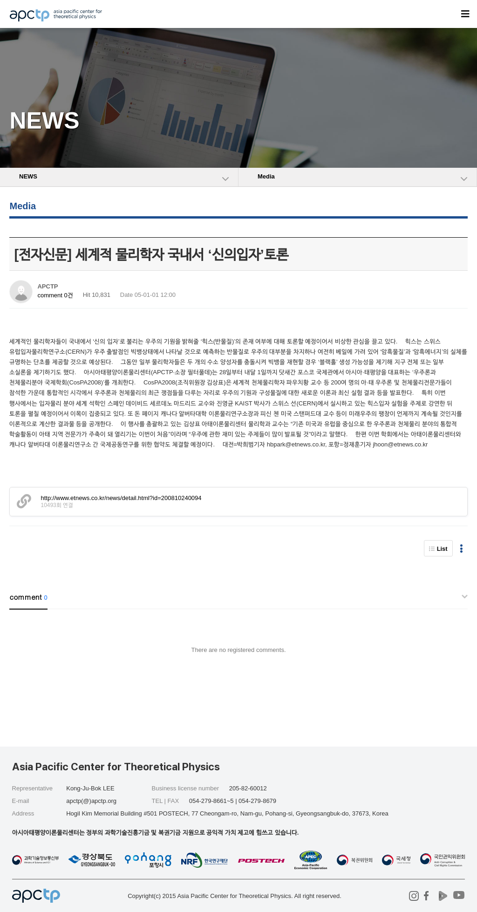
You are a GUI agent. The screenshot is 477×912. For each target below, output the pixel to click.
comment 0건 (55, 295)
